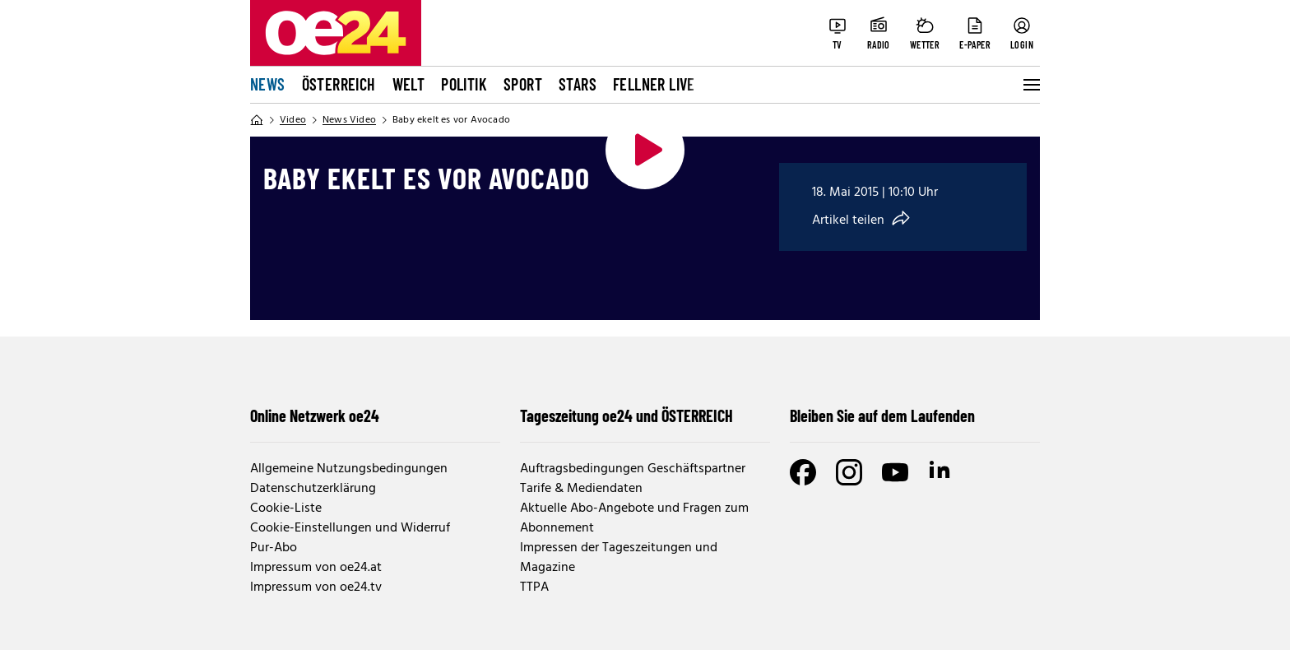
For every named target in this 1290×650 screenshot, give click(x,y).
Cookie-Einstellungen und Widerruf (350, 528)
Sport (522, 84)
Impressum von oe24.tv (316, 587)
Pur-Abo (273, 548)
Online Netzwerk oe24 (314, 415)
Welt (408, 84)
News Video (349, 120)
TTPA (534, 587)
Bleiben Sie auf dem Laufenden (882, 415)
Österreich (339, 84)
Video (293, 120)
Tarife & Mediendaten (581, 488)
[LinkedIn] (941, 472)
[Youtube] (895, 472)
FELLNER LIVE (654, 84)
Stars (577, 84)
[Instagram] (849, 472)
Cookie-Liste (286, 508)
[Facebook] (803, 472)
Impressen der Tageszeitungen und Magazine (618, 557)
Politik (464, 84)
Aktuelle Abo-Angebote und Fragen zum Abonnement (634, 518)
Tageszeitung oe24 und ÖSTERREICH (626, 415)
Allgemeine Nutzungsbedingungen (349, 469)
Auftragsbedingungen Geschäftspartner (632, 469)
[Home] (256, 120)
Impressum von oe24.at (316, 567)
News (267, 84)
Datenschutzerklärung (313, 488)
